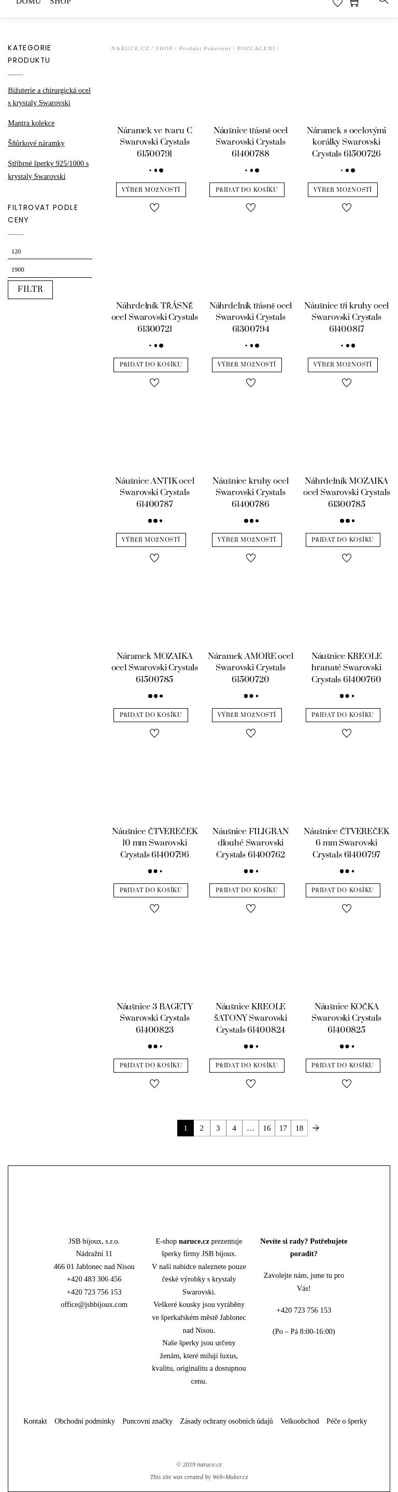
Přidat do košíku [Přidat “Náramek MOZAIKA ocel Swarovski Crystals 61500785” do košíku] (151, 715)
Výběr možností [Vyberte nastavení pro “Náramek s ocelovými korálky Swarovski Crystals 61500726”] (343, 190)
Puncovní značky (147, 1421)
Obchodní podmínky (84, 1421)
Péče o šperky (346, 1421)
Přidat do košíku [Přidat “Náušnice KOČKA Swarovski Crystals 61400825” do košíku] (342, 1065)
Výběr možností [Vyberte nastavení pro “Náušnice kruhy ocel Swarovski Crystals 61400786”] (247, 540)
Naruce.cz (130, 48)
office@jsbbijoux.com (94, 1304)
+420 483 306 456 (94, 1279)
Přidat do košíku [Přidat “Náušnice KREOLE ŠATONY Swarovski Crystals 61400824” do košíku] (247, 1065)
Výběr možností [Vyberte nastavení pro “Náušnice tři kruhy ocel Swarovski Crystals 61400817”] (343, 365)
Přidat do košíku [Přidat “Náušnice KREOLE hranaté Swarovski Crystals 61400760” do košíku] (342, 715)
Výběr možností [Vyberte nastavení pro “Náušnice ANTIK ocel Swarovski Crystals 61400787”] (151, 540)
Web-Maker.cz (230, 1477)
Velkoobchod (299, 1421)
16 (267, 1127)
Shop (164, 48)
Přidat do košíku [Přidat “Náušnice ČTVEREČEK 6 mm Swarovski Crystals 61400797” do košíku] (342, 890)
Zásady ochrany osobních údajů (226, 1421)
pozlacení (256, 48)
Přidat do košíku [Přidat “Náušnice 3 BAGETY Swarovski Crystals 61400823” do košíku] (151, 1065)
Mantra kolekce (31, 123)
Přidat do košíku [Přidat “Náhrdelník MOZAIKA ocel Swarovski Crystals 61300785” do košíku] (342, 540)
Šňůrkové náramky (36, 143)
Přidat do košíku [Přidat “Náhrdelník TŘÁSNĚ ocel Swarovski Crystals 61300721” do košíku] (151, 365)
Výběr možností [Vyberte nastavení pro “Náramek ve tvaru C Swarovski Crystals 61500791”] (151, 190)
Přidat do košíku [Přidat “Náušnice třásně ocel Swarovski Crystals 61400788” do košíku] (247, 190)
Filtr (31, 289)
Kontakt (35, 1421)
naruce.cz (209, 1464)
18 (299, 1127)
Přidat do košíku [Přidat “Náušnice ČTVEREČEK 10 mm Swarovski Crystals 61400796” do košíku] (151, 890)
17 (283, 1127)
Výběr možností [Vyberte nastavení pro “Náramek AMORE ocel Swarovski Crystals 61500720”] (247, 715)
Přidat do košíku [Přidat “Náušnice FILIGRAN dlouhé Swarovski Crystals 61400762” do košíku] (247, 890)
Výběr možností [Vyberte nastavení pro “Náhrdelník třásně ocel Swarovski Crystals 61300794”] (247, 365)
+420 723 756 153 (94, 1292)
